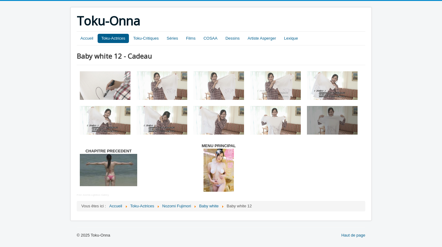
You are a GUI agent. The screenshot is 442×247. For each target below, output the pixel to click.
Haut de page (353, 235)
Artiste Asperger (262, 38)
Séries (172, 38)
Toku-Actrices (113, 38)
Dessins (232, 38)
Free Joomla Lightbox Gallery (93, 195)
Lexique (291, 38)
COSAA (211, 38)
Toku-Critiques (146, 38)
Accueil (86, 38)
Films (191, 38)
